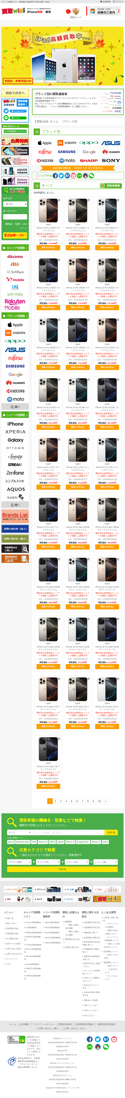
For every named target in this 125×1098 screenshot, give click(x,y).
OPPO (52, 842)
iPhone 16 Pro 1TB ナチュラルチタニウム (77, 468)
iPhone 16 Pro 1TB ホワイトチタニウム (107, 468)
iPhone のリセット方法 (91, 986)
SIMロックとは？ (90, 1010)
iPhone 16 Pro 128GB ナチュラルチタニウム (78, 229)
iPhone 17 (96, 842)
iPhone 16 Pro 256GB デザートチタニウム (78, 289)
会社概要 (24, 1024)
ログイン (118, 1)
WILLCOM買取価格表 (32, 950)
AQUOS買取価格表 (52, 938)
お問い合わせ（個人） (49, 1028)
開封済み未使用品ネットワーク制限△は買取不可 (48, 235)
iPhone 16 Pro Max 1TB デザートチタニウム (48, 708)
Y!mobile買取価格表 (33, 945)
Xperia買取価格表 (51, 922)
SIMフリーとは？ (90, 1005)
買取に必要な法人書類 (72, 933)
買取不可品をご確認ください (91, 964)
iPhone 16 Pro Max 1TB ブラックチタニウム (48, 767)
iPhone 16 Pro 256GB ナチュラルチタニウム (107, 289)
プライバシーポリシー (43, 1024)
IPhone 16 (42, 842)
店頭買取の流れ (12, 928)
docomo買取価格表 (32, 922)
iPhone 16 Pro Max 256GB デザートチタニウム (77, 528)
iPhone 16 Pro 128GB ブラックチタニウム (48, 289)
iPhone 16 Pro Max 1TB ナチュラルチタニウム (77, 708)
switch (105, 842)
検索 (111, 832)
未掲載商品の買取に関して (91, 950)
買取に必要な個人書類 (72, 926)
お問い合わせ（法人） (75, 1028)
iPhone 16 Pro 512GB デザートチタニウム (107, 348)
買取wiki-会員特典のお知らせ (91, 957)
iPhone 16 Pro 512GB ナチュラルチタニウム (48, 408)
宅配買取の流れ (12, 933)
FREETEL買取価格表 (32, 970)
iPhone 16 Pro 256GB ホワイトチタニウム (48, 348)
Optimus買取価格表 (52, 943)
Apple (48, 224)
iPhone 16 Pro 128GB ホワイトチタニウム (107, 229)
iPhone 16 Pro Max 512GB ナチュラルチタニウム (48, 648)
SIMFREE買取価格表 (32, 977)
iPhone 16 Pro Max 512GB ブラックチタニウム (107, 648)
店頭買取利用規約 (85, 1024)
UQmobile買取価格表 (32, 957)
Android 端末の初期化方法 (91, 993)
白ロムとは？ (89, 1015)
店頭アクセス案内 (13, 944)
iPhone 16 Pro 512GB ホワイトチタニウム (78, 408)
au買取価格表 (30, 927)
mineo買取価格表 (32, 964)
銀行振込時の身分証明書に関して (91, 943)
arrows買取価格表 (51, 933)
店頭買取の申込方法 (91, 922)
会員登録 (105, 1)
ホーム (13, 1024)
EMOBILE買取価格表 (32, 938)
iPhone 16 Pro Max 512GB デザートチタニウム (107, 588)
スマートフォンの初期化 (111, 925)
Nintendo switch (23, 842)
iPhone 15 (70, 842)
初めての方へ (11, 923)
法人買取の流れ (12, 939)
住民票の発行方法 (71, 947)
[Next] (105, 801)
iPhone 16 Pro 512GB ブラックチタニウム (107, 408)
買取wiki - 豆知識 (90, 1000)
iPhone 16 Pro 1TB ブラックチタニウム (48, 528)
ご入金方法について (111, 970)
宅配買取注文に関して (72, 940)
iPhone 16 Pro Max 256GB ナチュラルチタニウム (107, 528)
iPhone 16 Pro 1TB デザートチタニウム (48, 468)
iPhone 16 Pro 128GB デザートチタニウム (48, 229)
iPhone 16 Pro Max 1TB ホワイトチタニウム (107, 708)
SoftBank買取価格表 (33, 933)
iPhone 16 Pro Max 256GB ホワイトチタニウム (77, 588)
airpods (60, 842)
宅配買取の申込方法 (91, 927)
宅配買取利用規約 (106, 1024)
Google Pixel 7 (83, 842)
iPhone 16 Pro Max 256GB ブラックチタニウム (48, 588)
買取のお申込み (48, 247)
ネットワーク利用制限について (91, 972)
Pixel (34, 842)
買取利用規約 (65, 1024)
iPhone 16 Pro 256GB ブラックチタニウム (78, 348)
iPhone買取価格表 (52, 927)
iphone (11, 842)
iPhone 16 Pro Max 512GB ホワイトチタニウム (77, 648)
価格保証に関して (90, 933)
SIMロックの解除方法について (91, 979)
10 (99, 801)
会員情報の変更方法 (91, 938)
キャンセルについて (111, 977)
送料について (111, 965)
